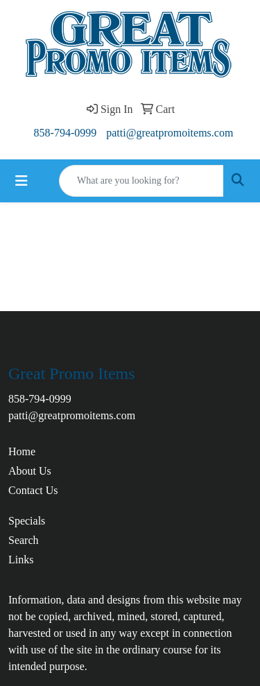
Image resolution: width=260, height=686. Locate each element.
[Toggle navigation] (21, 181)
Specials (26, 521)
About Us (29, 471)
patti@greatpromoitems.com (169, 133)
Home (21, 451)
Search (23, 540)
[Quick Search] (141, 181)
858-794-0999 (65, 133)
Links (20, 559)
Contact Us (33, 490)
